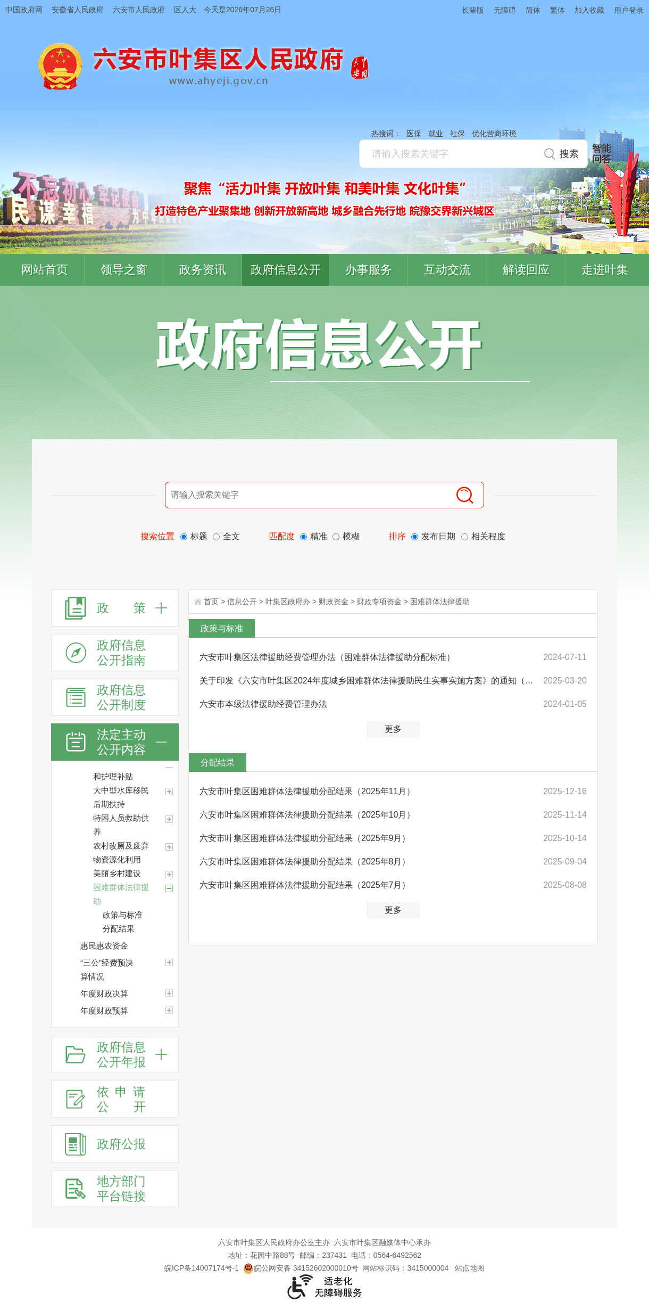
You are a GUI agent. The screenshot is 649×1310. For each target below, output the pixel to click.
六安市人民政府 (139, 9)
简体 (533, 10)
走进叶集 (604, 269)
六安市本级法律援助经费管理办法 (263, 703)
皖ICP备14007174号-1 (201, 1268)
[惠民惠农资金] (129, 945)
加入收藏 (589, 10)
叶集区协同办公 (633, 252)
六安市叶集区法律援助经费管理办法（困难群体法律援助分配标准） (327, 657)
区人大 (185, 9)
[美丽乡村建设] (169, 874)
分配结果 (218, 762)
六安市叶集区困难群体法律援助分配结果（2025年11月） (307, 791)
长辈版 (473, 10)
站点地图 (470, 1268)
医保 (413, 133)
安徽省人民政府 (78, 9)
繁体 (557, 10)
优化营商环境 (494, 133)
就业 (435, 133)
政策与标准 (222, 628)
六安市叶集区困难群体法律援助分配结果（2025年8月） (305, 861)
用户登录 (629, 10)
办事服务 (368, 269)
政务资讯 (202, 269)
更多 (393, 729)
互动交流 (447, 269)
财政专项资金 (379, 601)
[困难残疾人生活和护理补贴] (135, 770)
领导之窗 (124, 269)
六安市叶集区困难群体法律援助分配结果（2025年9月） (305, 838)
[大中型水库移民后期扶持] (169, 791)
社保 (457, 133)
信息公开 (242, 601)
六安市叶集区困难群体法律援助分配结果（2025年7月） (305, 884)
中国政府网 (24, 9)
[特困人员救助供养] (169, 819)
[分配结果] (140, 929)
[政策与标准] (140, 915)
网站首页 (44, 269)
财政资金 (333, 601)
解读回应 (526, 269)
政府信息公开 (286, 269)
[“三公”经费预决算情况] (169, 962)
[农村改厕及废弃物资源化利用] (169, 847)
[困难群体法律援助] (135, 894)
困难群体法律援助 (440, 601)
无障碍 (505, 10)
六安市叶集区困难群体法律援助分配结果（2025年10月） (307, 814)
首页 (211, 601)
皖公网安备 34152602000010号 (301, 1268)
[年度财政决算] (169, 993)
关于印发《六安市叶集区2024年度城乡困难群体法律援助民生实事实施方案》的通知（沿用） (367, 680)
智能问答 (601, 153)
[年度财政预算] (169, 1010)
